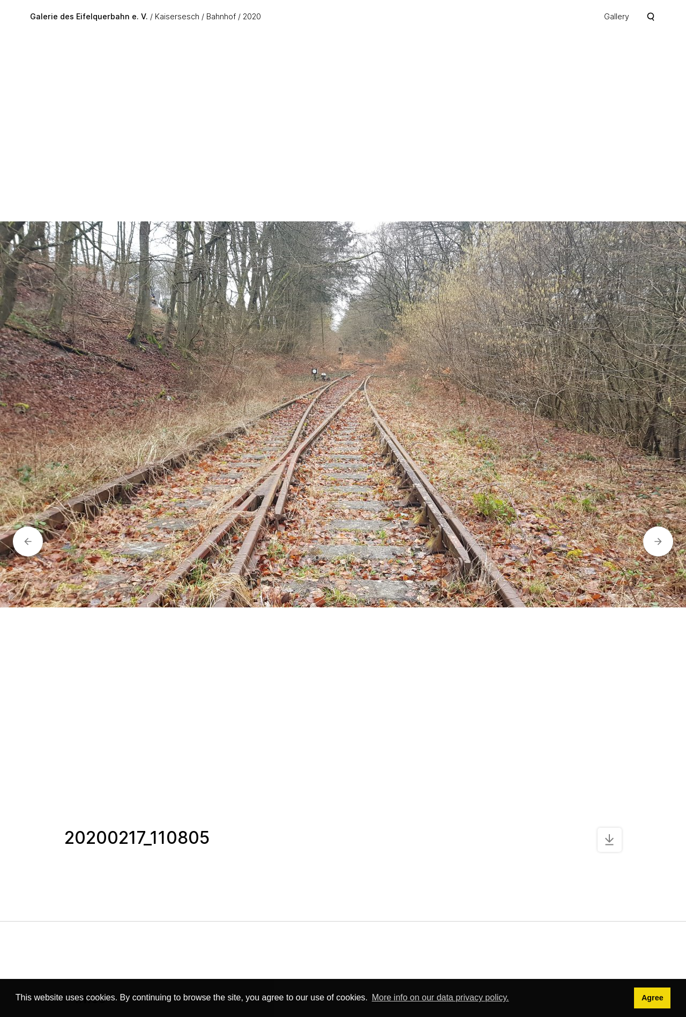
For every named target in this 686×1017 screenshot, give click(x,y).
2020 (252, 16)
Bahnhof (221, 16)
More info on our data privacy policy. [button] (440, 997)
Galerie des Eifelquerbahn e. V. (89, 16)
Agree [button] (652, 997)
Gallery (616, 16)
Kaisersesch (177, 16)
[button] (28, 541)
